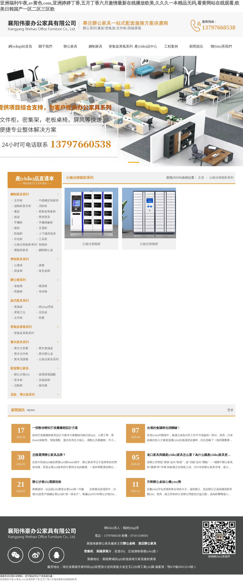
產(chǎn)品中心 (145, 46)
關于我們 (45, 46)
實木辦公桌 (46, 353)
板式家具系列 (19, 300)
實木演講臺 (21, 359)
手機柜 (18, 222)
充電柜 (43, 228)
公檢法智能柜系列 (25, 244)
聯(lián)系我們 (221, 46)
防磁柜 (18, 233)
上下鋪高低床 (47, 233)
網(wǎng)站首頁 (20, 46)
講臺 (41, 265)
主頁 (201, 177)
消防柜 (43, 205)
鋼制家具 (95, 46)
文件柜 (18, 200)
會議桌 (18, 306)
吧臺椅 (18, 291)
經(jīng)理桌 (46, 306)
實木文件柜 (21, 353)
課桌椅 (18, 270)
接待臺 (43, 385)
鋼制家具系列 (19, 194)
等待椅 (43, 291)
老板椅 (18, 286)
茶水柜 (18, 380)
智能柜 (43, 244)
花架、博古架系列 (22, 394)
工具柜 (43, 239)
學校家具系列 (19, 259)
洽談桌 (43, 312)
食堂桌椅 (44, 270)
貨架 (17, 217)
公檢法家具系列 (49, 359)
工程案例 (171, 46)
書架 (17, 211)
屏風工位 (19, 312)
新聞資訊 (196, 46)
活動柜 (18, 385)
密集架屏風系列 (121, 46)
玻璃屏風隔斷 (47, 374)
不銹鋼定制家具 (49, 200)
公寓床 (18, 265)
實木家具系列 (19, 342)
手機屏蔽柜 (46, 222)
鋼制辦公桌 (46, 250)
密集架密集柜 (47, 211)
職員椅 (43, 286)
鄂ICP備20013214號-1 (181, 566)
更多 (230, 410)
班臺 (41, 317)
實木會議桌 (46, 348)
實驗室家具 (21, 250)
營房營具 (44, 217)
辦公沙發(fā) (22, 374)
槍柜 (17, 228)
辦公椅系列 (18, 279)
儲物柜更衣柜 (22, 205)
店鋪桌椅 (44, 380)
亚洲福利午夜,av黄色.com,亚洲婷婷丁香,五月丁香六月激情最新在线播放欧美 (38, 579)
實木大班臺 (21, 348)
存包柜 (18, 239)
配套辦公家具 (19, 368)
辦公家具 (70, 46)
